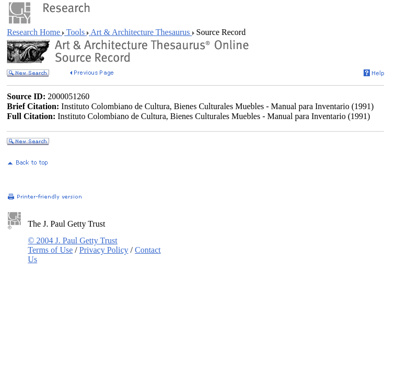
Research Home (34, 32)
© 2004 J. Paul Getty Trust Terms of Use (72, 245)
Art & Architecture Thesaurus (140, 32)
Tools (75, 32)
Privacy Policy (104, 249)
